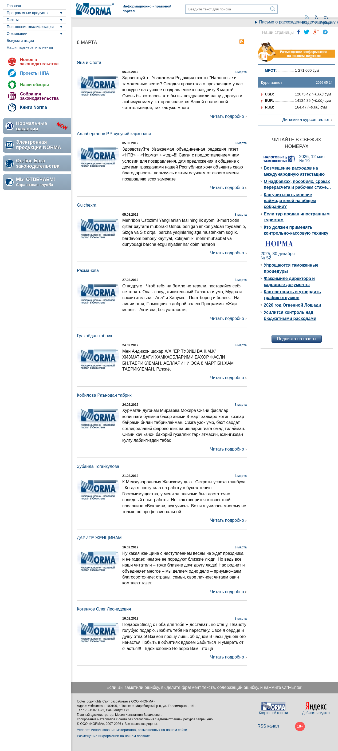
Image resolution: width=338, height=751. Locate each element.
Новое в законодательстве (39, 62)
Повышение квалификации (30, 27)
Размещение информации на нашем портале (113, 736)
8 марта (241, 72)
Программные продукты (27, 13)
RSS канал (268, 726)
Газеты (12, 20)
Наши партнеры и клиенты (30, 47)
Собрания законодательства (39, 96)
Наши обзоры (34, 84)
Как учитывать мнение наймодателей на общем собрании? (290, 200)
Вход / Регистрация (317, 23)
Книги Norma (33, 107)
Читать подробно (227, 116)
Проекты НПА (34, 73)
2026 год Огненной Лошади (292, 305)
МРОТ (270, 70)
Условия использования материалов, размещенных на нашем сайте (132, 730)
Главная (14, 6)
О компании (17, 33)
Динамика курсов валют (306, 119)
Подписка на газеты (296, 338)
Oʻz (326, 17)
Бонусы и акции (20, 40)
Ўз (316, 17)
